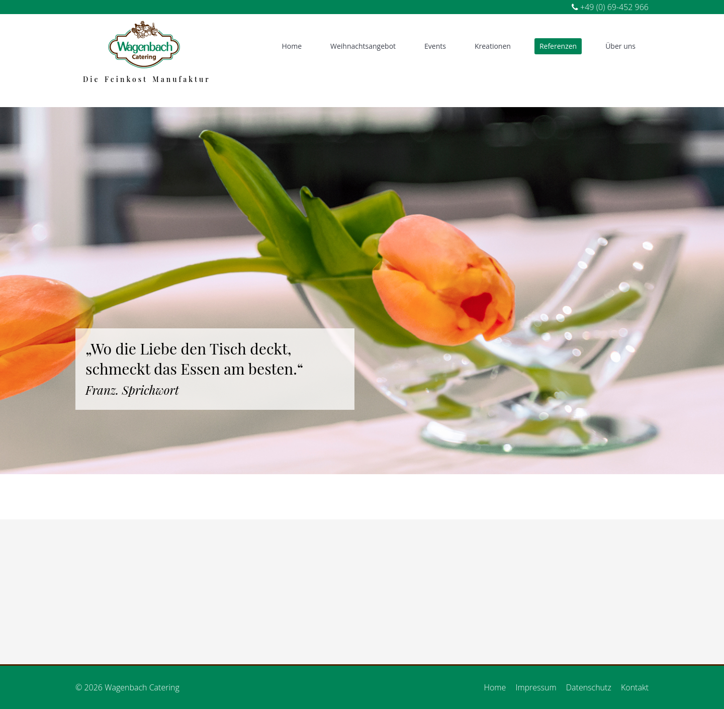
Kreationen (493, 46)
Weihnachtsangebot (363, 46)
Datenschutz (588, 687)
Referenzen (558, 46)
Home (292, 46)
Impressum (535, 687)
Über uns (620, 46)
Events (435, 46)
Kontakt (635, 687)
